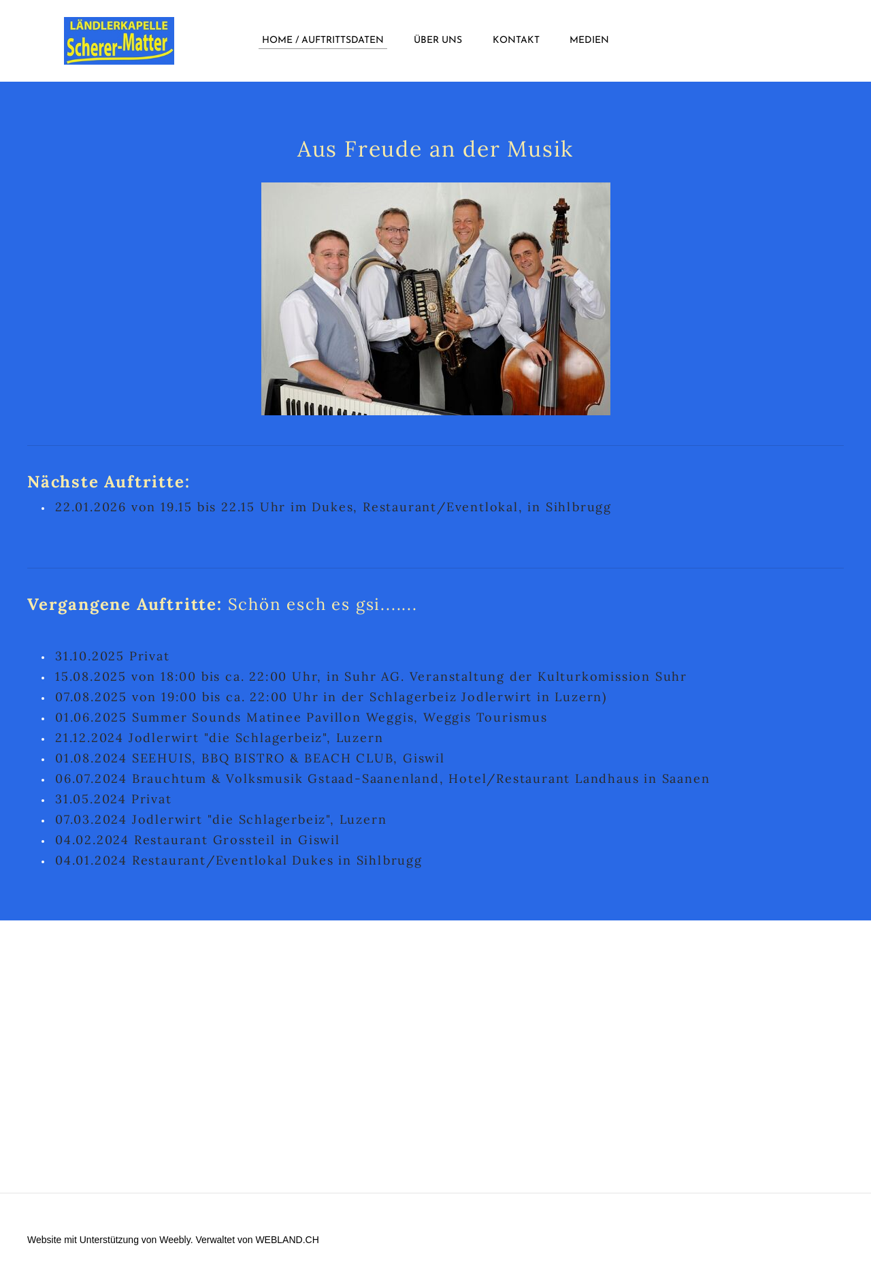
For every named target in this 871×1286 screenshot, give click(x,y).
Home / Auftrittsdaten (323, 40)
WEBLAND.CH (286, 1239)
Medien (589, 40)
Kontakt (516, 40)
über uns (438, 40)
